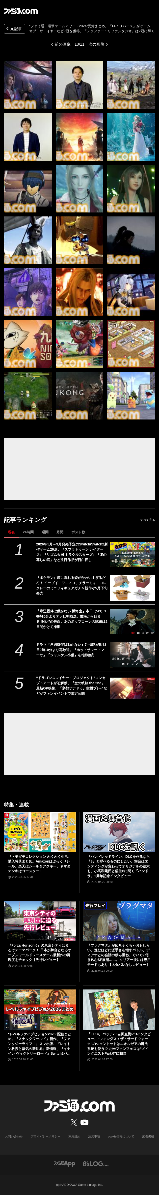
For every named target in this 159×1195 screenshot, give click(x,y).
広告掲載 (148, 1136)
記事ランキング (25, 519)
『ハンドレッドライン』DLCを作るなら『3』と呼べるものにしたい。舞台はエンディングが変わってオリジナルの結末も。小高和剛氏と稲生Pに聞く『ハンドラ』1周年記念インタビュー (118, 866)
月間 (59, 532)
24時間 (28, 532)
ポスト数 (78, 532)
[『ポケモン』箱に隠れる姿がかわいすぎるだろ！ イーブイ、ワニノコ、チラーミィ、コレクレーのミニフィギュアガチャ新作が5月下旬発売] (132, 588)
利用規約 (74, 1136)
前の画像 (63, 44)
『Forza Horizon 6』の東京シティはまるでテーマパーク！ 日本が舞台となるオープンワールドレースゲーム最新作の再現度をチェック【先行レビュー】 (39, 952)
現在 (11, 532)
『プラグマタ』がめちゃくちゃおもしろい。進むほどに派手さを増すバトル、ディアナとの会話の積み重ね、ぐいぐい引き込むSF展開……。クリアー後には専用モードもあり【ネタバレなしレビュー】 (119, 955)
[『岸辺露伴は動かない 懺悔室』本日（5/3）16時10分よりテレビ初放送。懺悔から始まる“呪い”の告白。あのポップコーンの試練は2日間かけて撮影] (132, 621)
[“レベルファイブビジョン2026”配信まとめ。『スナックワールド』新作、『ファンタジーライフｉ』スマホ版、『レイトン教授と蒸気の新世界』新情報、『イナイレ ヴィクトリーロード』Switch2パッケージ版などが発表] (40, 1009)
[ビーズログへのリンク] (96, 1163)
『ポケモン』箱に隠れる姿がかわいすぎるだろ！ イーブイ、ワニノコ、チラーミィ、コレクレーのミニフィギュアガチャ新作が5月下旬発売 (71, 585)
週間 (45, 532)
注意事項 (94, 1136)
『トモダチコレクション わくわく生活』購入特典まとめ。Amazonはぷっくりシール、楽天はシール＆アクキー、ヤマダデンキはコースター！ (39, 864)
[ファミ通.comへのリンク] (21, 11)
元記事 (13, 29)
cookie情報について (121, 1136)
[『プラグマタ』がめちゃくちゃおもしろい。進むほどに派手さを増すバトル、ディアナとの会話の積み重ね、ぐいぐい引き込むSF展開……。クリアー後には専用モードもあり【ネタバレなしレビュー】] (119, 921)
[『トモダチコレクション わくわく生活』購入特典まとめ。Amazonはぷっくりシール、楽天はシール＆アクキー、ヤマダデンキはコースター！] (40, 832)
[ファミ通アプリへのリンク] (64, 1163)
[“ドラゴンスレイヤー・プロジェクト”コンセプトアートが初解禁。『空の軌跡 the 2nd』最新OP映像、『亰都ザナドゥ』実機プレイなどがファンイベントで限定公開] (132, 688)
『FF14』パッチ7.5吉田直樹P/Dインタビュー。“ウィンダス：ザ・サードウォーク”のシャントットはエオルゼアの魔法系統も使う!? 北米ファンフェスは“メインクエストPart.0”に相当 (119, 1043)
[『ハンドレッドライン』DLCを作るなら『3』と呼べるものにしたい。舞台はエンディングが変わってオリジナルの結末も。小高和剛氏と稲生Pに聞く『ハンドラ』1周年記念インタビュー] (119, 832)
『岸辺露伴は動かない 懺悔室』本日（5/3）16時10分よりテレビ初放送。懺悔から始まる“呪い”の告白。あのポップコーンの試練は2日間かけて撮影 (71, 619)
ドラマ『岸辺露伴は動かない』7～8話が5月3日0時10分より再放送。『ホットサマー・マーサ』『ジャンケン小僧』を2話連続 (71, 650)
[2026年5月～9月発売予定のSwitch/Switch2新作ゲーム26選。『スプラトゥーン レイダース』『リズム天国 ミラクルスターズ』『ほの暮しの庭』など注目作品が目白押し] (132, 554)
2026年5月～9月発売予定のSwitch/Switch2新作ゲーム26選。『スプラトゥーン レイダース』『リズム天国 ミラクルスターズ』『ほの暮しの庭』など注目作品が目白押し (72, 552)
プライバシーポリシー (45, 1136)
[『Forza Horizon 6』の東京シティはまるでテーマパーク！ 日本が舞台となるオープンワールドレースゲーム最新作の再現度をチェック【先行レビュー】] (40, 921)
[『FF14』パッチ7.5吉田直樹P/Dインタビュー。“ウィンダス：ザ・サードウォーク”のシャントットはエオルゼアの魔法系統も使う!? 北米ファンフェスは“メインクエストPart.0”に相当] (119, 1009)
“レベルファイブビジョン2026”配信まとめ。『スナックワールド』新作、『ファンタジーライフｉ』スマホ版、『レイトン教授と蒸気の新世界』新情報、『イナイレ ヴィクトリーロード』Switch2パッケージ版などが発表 (39, 1044)
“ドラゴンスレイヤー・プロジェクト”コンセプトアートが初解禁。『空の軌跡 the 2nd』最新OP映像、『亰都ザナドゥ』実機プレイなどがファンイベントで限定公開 (71, 685)
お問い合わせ (14, 1136)
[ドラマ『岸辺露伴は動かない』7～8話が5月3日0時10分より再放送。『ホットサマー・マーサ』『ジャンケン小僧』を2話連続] (132, 655)
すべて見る (147, 520)
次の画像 (96, 44)
